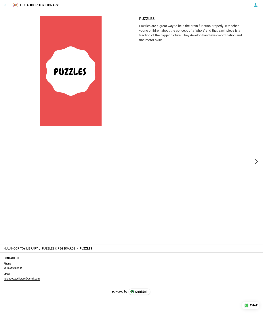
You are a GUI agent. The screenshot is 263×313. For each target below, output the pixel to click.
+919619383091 (13, 268)
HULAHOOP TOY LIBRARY (39, 5)
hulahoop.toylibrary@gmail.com (22, 278)
